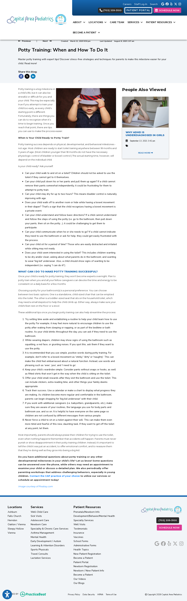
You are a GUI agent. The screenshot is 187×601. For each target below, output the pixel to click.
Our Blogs (79, 583)
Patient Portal (81, 562)
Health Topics (81, 549)
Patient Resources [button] (160, 22)
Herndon (12, 520)
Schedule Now (170, 527)
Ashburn (12, 512)
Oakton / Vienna (17, 524)
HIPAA (100, 594)
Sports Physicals (40, 549)
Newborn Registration (86, 566)
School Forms (81, 541)
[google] (162, 3)
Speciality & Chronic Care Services (49, 528)
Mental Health (38, 537)
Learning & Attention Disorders (48, 545)
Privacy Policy (74, 594)
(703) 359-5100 (111, 10)
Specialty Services (84, 520)
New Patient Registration (87, 553)
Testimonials (80, 528)
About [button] (79, 22)
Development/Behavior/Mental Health (94, 516)
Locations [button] (97, 22)
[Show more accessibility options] (7, 595)
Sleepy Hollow (16, 528)
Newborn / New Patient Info (89, 570)
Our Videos (80, 579)
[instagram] (179, 3)
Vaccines (78, 537)
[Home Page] (36, 19)
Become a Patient (83, 558)
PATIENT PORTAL (138, 10)
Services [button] (135, 22)
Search (154, 4)
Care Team (117, 22)
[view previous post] (24, 41)
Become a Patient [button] (86, 32)
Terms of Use (111, 594)
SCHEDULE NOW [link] (167, 10)
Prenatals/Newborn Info (87, 512)
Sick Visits (36, 516)
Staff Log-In (140, 4)
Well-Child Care (39, 512)
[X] (175, 3)
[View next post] (47, 41)
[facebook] (167, 3)
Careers (127, 4)
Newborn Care (39, 524)
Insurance (79, 532)
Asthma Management (42, 532)
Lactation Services (41, 558)
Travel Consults (39, 553)
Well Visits (79, 524)
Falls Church (14, 516)
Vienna (11, 532)
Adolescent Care (40, 520)
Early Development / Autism (46, 541)
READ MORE (145, 152)
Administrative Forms (85, 545)
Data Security (89, 594)
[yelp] (171, 3)
